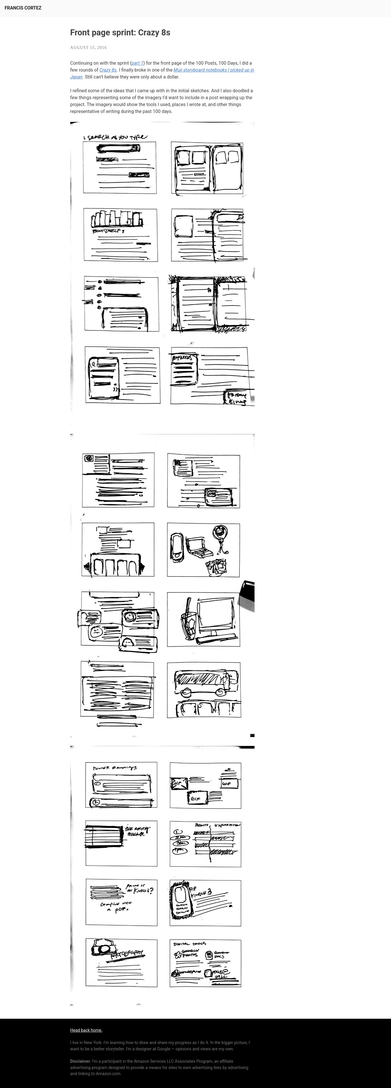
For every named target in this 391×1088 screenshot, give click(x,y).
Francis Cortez (23, 8)
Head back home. (86, 1030)
